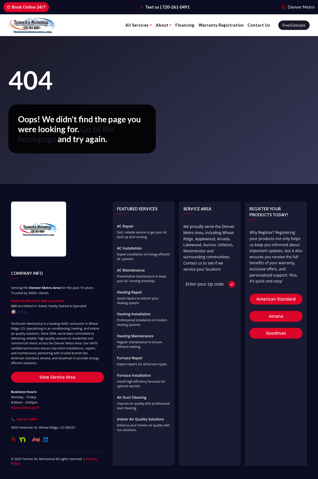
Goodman (276, 333)
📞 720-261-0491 (24, 419)
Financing (184, 25)
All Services (137, 25)
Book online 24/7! (25, 407)
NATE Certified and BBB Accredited (37, 301)
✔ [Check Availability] (232, 284)
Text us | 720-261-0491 (167, 6)
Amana (276, 316)
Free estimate (294, 25)
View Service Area (57, 377)
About (162, 25)
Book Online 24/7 (26, 6)
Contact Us (258, 25)
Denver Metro (301, 6)
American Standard (276, 299)
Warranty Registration (221, 25)
